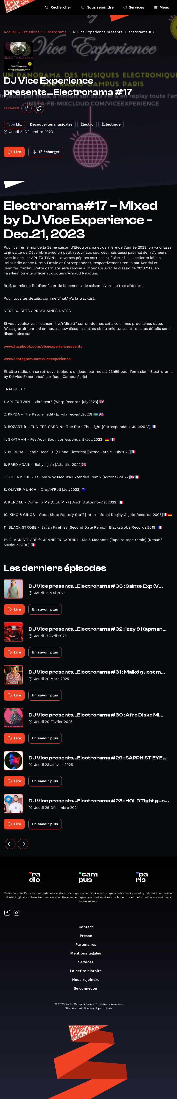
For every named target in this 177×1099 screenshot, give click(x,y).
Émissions (30, 32)
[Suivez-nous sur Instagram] (16, 913)
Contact (88, 927)
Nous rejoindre (97, 7)
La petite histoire (88, 971)
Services (133, 7)
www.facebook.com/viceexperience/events (43, 346)
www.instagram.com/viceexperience (37, 359)
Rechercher (58, 7)
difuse (108, 1008)
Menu (161, 7)
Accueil (10, 32)
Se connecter (88, 988)
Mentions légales (88, 953)
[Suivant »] (23, 844)
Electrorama (55, 32)
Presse (88, 935)
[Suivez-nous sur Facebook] (7, 913)
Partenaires (88, 944)
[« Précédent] (10, 844)
